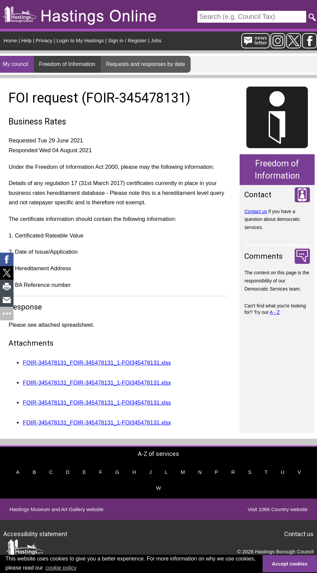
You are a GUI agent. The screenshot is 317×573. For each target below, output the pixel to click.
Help (26, 40)
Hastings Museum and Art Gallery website (56, 509)
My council (15, 64)
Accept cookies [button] (290, 564)
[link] (7, 259)
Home (10, 40)
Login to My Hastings (80, 40)
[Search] (251, 17)
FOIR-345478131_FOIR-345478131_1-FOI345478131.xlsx (97, 363)
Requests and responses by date (145, 64)
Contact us (255, 211)
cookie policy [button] (61, 568)
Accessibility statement (35, 533)
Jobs (156, 40)
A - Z (275, 312)
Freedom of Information (67, 64)
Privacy (44, 40)
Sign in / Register (127, 40)
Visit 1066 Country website (278, 509)
